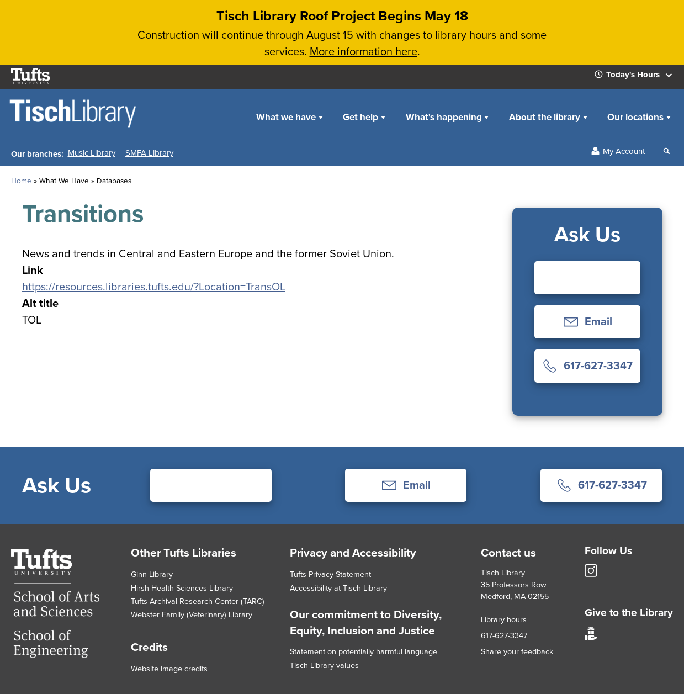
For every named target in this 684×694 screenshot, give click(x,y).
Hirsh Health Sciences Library (182, 588)
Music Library (91, 153)
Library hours (504, 619)
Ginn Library (152, 574)
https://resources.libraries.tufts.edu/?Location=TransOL (153, 286)
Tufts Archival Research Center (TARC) (197, 601)
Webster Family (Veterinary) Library (191, 614)
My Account (624, 151)
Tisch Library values (324, 665)
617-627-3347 (504, 635)
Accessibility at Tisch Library (338, 588)
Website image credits (169, 669)
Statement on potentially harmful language (363, 651)
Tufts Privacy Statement (330, 574)
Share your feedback (517, 651)
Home (233, 108)
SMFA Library (149, 153)
